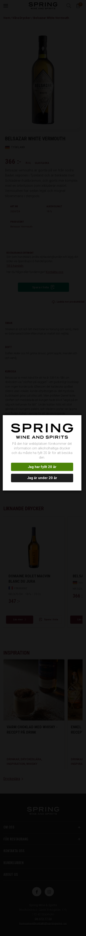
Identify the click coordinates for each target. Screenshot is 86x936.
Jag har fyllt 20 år (42, 464)
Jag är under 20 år (43, 476)
